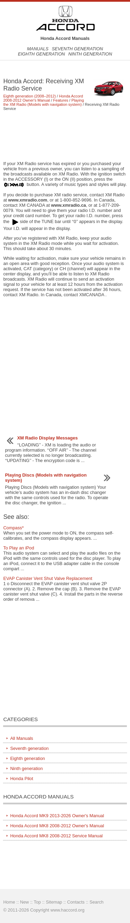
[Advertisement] (65, 135)
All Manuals (21, 738)
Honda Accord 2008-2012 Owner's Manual (43, 98)
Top (37, 902)
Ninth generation (90, 54)
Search (96, 902)
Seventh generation (77, 48)
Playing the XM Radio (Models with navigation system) (43, 102)
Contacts (76, 902)
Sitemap (54, 902)
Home (9, 902)
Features (60, 100)
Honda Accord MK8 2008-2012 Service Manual (56, 835)
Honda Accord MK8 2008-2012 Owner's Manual (57, 825)
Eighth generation (41, 54)
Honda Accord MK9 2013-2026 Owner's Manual (57, 815)
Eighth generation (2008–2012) (29, 96)
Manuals (38, 48)
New (24, 902)
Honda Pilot (21, 778)
